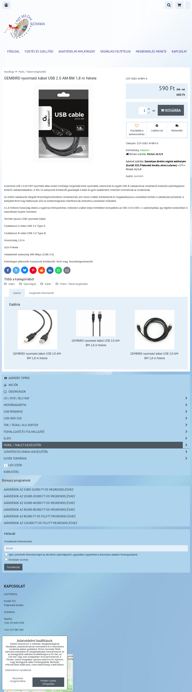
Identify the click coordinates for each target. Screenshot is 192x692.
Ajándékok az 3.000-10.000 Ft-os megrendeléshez (38, 489)
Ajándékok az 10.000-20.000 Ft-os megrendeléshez (39, 496)
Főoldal (13, 51)
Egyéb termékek (97, 458)
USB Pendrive (97, 411)
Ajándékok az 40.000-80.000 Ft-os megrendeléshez (39, 509)
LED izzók (13, 465)
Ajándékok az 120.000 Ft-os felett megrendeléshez (40, 523)
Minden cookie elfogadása (48, 682)
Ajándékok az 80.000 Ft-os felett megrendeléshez (40, 516)
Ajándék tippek (17, 378)
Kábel (11, 284)
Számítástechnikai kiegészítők (97, 451)
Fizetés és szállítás (39, 51)
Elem (97, 438)
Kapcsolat (179, 51)
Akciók (11, 385)
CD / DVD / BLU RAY (97, 398)
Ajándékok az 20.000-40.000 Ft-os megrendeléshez (39, 503)
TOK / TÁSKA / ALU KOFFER (97, 425)
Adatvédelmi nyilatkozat (76, 51)
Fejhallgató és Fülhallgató (97, 431)
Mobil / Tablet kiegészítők (74, 284)
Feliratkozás (13, 567)
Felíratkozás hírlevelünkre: (18, 541)
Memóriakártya (97, 405)
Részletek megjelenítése (18, 680)
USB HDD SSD (97, 418)
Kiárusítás (11, 472)
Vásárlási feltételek (115, 51)
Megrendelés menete (151, 51)
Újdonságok (30, 284)
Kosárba (171, 110)
